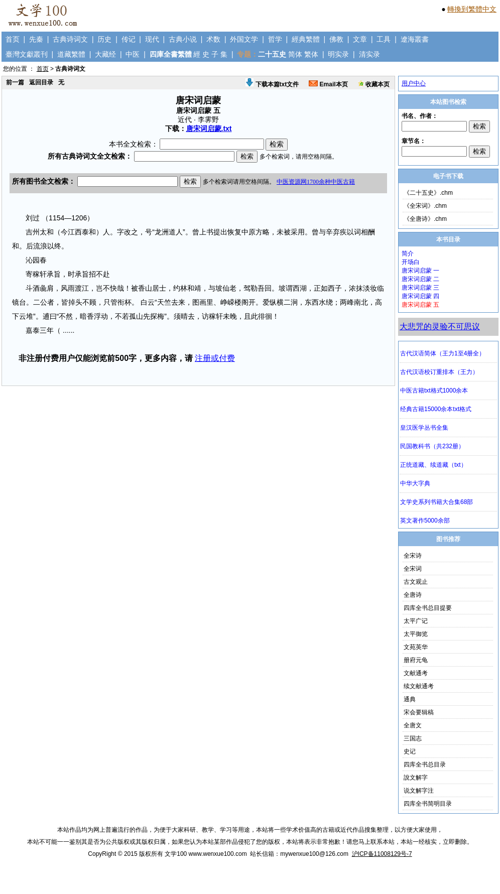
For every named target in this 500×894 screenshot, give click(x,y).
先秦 (36, 39)
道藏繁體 (71, 54)
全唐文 (413, 725)
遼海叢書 (415, 39)
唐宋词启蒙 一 (420, 270)
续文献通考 (419, 686)
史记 (410, 751)
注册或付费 (215, 358)
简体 (295, 54)
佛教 (336, 39)
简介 (408, 253)
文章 (360, 39)
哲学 (275, 39)
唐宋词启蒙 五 (420, 304)
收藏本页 (374, 84)
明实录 (338, 54)
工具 (384, 39)
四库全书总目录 (425, 764)
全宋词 (413, 568)
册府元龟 (416, 660)
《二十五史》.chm (428, 192)
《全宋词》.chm (425, 205)
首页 (13, 39)
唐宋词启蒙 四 (420, 296)
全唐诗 (413, 594)
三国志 (413, 738)
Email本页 (328, 84)
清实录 (369, 54)
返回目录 (41, 82)
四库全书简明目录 (428, 803)
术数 (213, 39)
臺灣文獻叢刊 (27, 54)
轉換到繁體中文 (471, 9)
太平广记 (416, 620)
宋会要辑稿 (419, 712)
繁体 (311, 54)
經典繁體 (306, 39)
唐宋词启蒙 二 (420, 279)
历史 (104, 39)
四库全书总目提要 (428, 607)
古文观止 (416, 581)
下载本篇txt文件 (272, 84)
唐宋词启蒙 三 (420, 287)
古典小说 (183, 39)
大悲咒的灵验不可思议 (440, 326)
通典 (410, 699)
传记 (128, 39)
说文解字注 (419, 790)
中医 (133, 54)
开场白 (411, 262)
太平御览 (416, 633)
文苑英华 (416, 647)
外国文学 (244, 39)
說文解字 (416, 777)
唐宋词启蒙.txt (209, 128)
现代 (152, 39)
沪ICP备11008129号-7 (382, 853)
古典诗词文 (70, 39)
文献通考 (416, 673)
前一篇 (15, 82)
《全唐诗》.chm (425, 218)
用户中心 (414, 83)
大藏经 (105, 54)
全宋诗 (413, 555)
